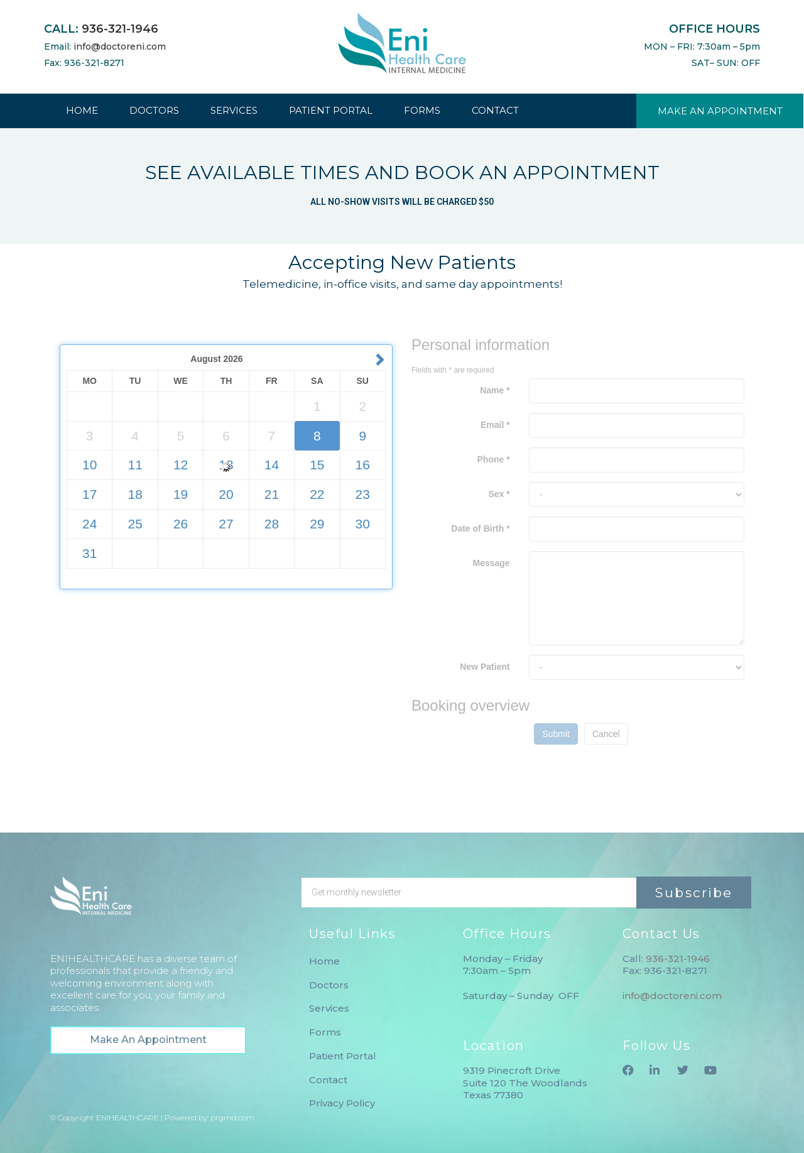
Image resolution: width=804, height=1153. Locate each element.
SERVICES (234, 110)
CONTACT (495, 110)
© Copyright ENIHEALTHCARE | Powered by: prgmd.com (152, 1117)
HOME (82, 110)
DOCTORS (154, 110)
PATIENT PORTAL (330, 110)
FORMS (422, 110)
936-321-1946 (120, 29)
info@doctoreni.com (119, 46)
